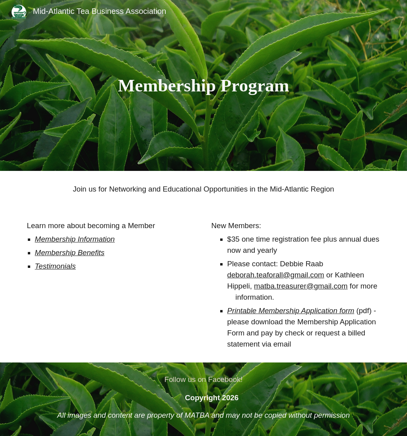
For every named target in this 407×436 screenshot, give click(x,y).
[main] (204, 85)
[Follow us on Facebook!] (204, 379)
